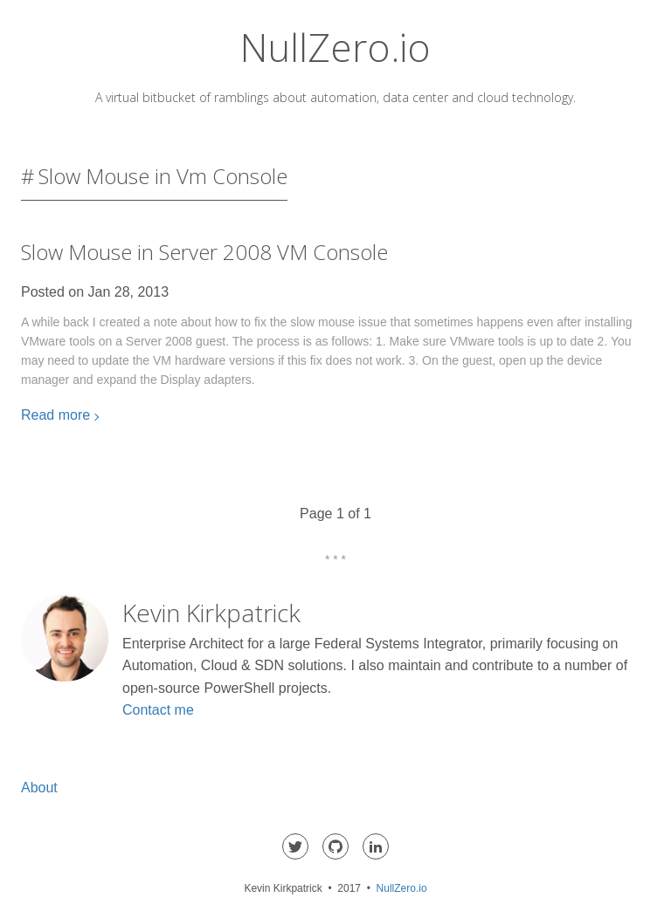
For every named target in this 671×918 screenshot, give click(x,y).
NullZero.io (335, 47)
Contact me (158, 709)
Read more (55, 415)
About (39, 787)
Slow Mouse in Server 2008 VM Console (204, 251)
